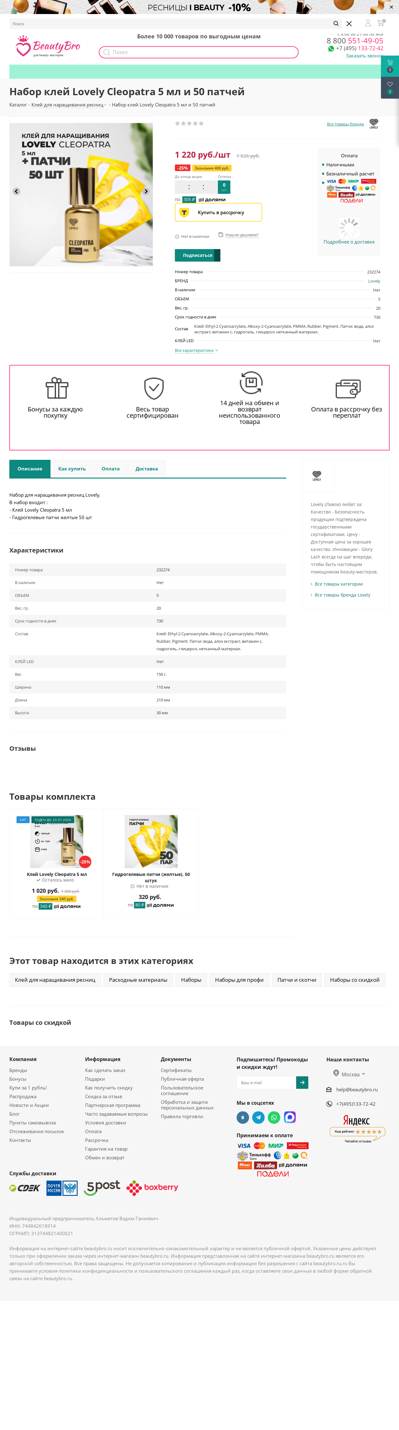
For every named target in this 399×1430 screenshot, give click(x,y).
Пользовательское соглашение (182, 1090)
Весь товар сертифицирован (153, 412)
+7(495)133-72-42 (356, 1104)
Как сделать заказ (105, 1070)
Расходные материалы (138, 979)
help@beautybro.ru (357, 1089)
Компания (22, 1059)
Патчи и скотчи (296, 979)
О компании (28, 21)
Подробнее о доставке (349, 241)
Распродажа (22, 1096)
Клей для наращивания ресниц (55, 979)
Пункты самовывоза (32, 1122)
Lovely (374, 281)
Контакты (20, 1140)
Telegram (258, 1117)
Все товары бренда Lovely (342, 595)
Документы (176, 1059)
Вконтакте (243, 1117)
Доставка (90, 21)
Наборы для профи (239, 979)
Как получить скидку (208, 21)
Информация (102, 1059)
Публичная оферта (182, 1079)
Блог (14, 1114)
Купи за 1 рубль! (28, 1087)
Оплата (93, 1131)
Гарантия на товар (106, 1149)
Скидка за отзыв (103, 1096)
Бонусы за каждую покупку (55, 412)
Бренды (18, 1070)
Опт (116, 21)
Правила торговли (182, 1116)
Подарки (252, 21)
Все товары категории (339, 584)
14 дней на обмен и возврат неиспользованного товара (249, 412)
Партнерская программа (112, 1105)
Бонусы (61, 21)
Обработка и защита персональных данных (187, 1105)
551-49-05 (355, 40)
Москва (347, 1074)
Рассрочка (96, 1140)
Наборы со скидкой (355, 979)
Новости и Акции (29, 1105)
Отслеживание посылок (36, 1131)
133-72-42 (359, 48)
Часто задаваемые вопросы (116, 1114)
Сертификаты (176, 1070)
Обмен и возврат (104, 1157)
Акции (139, 21)
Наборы (166, 21)
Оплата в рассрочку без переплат (346, 412)
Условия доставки (105, 1122)
